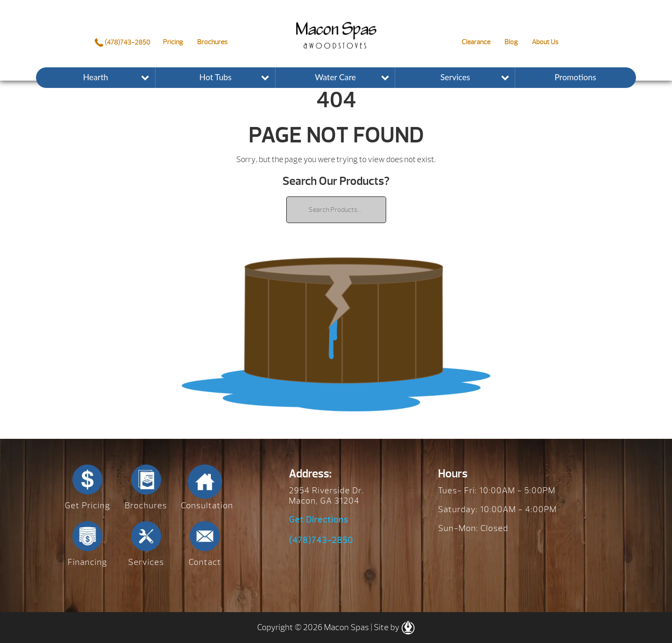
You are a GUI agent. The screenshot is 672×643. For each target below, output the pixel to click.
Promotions (575, 77)
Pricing (173, 42)
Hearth (95, 77)
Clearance (476, 42)
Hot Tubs (215, 77)
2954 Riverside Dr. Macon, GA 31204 (326, 495)
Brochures (212, 42)
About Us (545, 42)
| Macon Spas (336, 28)
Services (455, 77)
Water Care (335, 77)
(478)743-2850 (122, 42)
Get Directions (318, 520)
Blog (511, 42)
